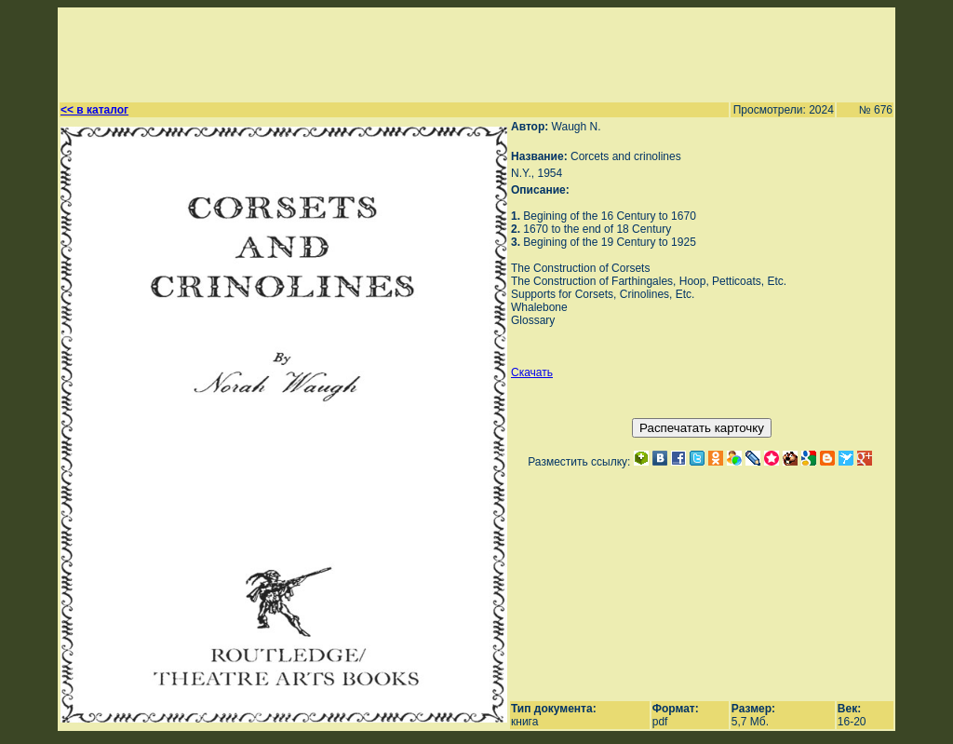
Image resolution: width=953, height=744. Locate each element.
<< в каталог (94, 109)
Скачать (532, 372)
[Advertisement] (468, 52)
